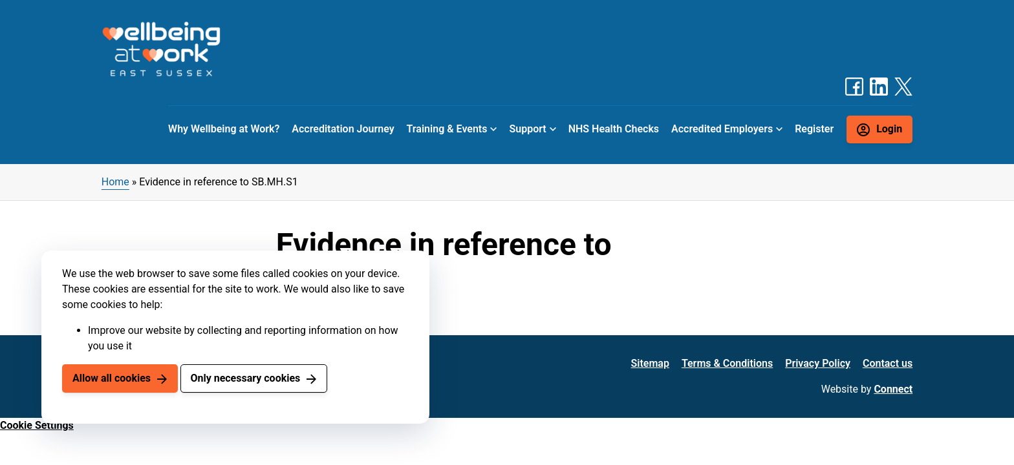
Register (814, 129)
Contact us (887, 363)
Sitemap (650, 363)
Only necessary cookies (245, 378)
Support (527, 129)
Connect (893, 389)
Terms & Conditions (727, 363)
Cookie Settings (37, 425)
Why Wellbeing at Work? (223, 129)
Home (115, 182)
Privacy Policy (817, 363)
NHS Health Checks (613, 129)
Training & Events (447, 129)
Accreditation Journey (343, 129)
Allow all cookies (111, 378)
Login (889, 129)
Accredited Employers (722, 129)
